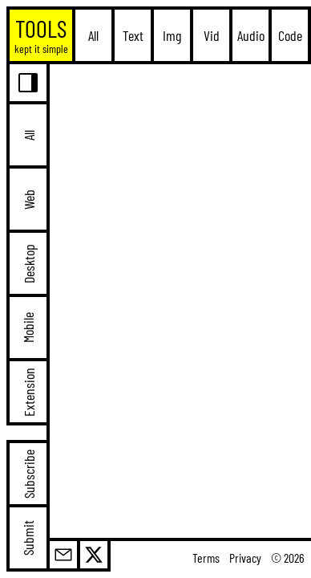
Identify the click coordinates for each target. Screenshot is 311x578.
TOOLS (41, 34)
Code (290, 35)
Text (133, 35)
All (93, 35)
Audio (251, 35)
